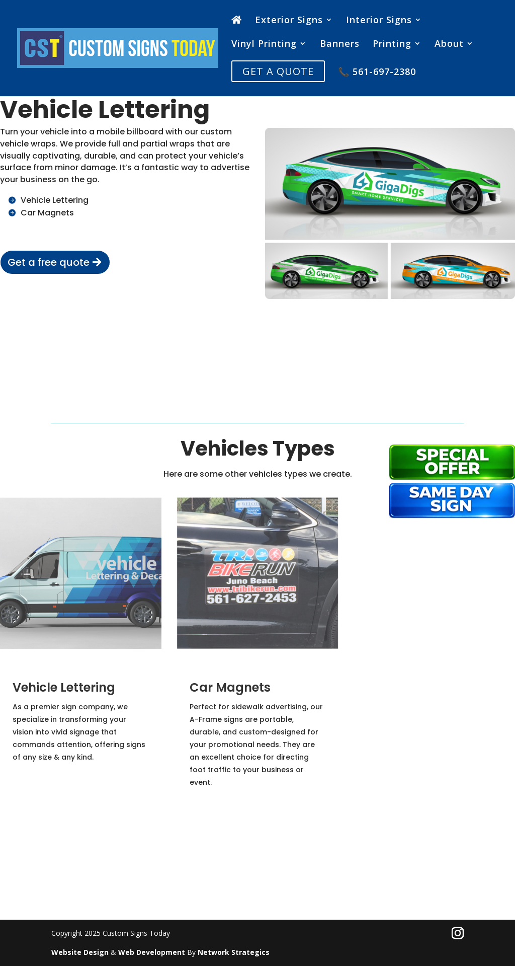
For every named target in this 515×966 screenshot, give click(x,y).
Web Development (151, 952)
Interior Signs (379, 21)
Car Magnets (47, 212)
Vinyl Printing (264, 44)
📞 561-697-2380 (377, 73)
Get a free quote (49, 262)
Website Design (80, 952)
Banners (340, 44)
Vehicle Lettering (55, 200)
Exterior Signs (289, 21)
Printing (392, 44)
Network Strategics (234, 952)
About (449, 44)
